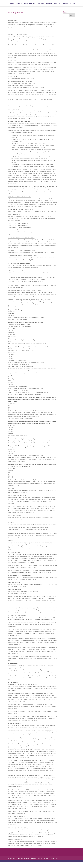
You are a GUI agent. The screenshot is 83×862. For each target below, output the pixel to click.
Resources (49, 3)
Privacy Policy (54, 858)
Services (18, 3)
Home (12, 3)
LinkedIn (33, 858)
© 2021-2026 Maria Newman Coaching (18, 858)
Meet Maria (41, 3)
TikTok (40, 858)
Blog (60, 3)
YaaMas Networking (29, 3)
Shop (55, 3)
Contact (65, 3)
